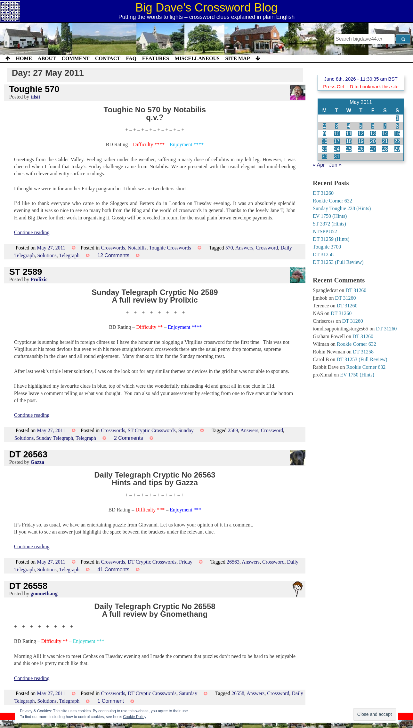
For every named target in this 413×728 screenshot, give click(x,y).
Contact (107, 58)
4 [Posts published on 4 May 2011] (348, 126)
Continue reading (32, 232)
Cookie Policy (134, 717)
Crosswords (113, 247)
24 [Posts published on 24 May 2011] (337, 149)
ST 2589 (25, 272)
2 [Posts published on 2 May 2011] (324, 126)
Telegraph (69, 255)
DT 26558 (28, 586)
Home (24, 58)
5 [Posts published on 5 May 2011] (361, 126)
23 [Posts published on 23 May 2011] (325, 149)
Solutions (46, 255)
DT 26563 (28, 454)
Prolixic (38, 279)
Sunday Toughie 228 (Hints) (342, 208)
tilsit (35, 96)
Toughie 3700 (327, 246)
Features (155, 58)
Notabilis (137, 247)
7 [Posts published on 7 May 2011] (385, 126)
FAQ (131, 58)
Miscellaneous (196, 58)
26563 (233, 562)
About (47, 58)
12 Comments (113, 255)
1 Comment (110, 701)
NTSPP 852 (325, 231)
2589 (233, 430)
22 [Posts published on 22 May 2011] (397, 141)
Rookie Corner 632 (332, 200)
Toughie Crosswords (170, 247)
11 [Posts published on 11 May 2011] (349, 133)
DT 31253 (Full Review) (338, 262)
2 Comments (128, 438)
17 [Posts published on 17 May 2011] (337, 141)
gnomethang (43, 593)
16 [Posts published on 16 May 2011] (325, 141)
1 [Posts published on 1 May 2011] (397, 118)
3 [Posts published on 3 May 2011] (336, 126)
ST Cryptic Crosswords (152, 430)
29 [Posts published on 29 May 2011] (397, 149)
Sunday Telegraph (54, 438)
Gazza (37, 462)
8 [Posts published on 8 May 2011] (397, 126)
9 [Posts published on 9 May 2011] (324, 133)
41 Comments (113, 569)
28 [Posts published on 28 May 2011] (385, 149)
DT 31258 (323, 254)
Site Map (237, 58)
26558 (237, 693)
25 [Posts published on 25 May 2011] (349, 149)
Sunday (186, 430)
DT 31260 (323, 193)
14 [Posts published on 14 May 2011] (385, 133)
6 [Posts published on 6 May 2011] (372, 126)
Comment (75, 58)
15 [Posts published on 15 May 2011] (397, 133)
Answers (244, 247)
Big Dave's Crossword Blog (206, 7)
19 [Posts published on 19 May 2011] (361, 141)
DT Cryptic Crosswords (152, 562)
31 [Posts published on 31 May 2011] (337, 156)
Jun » (335, 165)
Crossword (267, 247)
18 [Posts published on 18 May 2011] (349, 141)
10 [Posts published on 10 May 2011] (337, 133)
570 (229, 247)
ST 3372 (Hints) (329, 223)
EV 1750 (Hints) (330, 216)
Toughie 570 (34, 89)
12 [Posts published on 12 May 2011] (361, 133)
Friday (185, 562)
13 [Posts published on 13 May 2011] (373, 133)
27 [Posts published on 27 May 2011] (373, 149)
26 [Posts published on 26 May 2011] (361, 149)
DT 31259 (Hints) (331, 239)
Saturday (188, 693)
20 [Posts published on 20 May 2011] (373, 141)
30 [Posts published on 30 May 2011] (325, 156)
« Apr (319, 165)
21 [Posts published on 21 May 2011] (385, 141)
